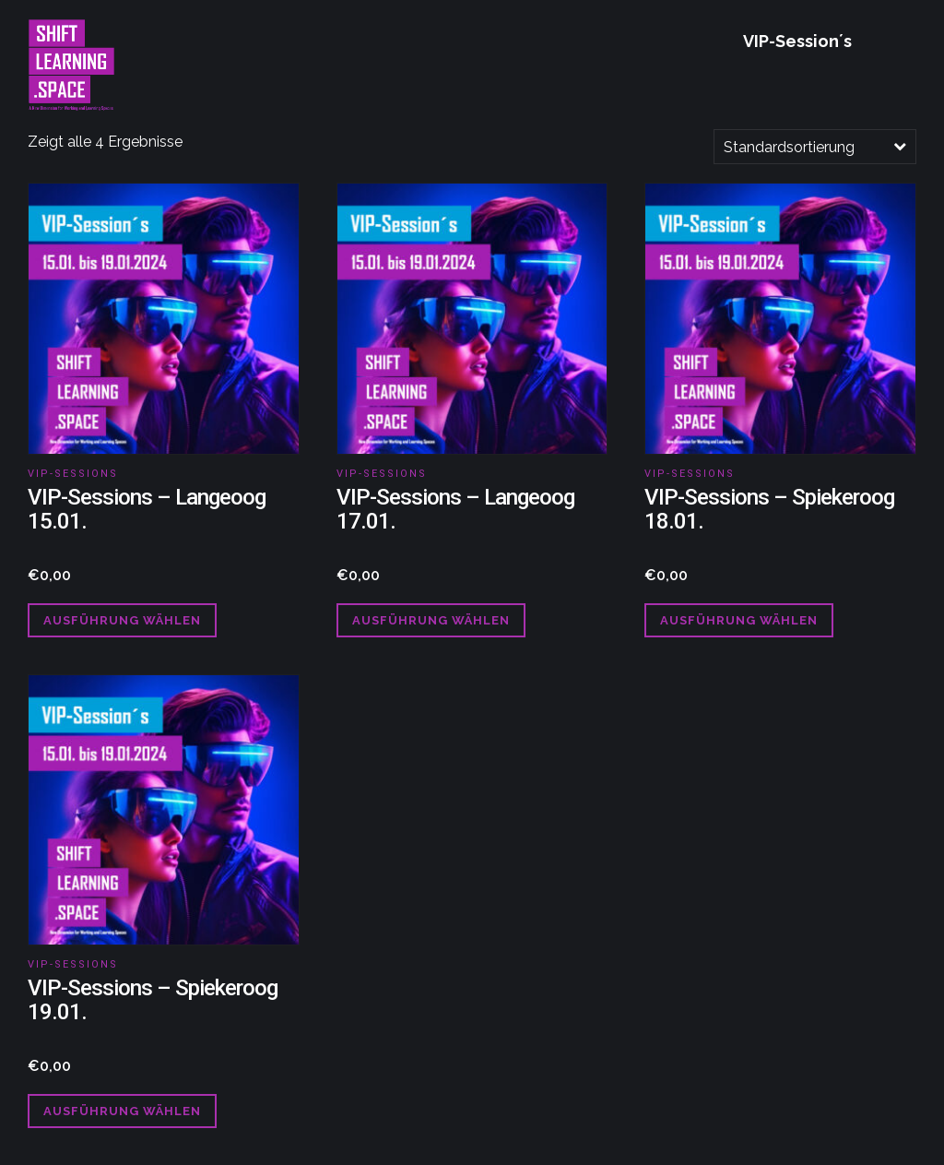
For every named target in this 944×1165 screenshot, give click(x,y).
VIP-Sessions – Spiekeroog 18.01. (769, 509)
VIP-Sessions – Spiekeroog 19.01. (152, 1000)
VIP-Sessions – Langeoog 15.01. (147, 509)
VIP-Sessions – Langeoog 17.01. (455, 509)
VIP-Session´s (797, 41)
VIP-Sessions (73, 474)
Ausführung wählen (122, 620)
